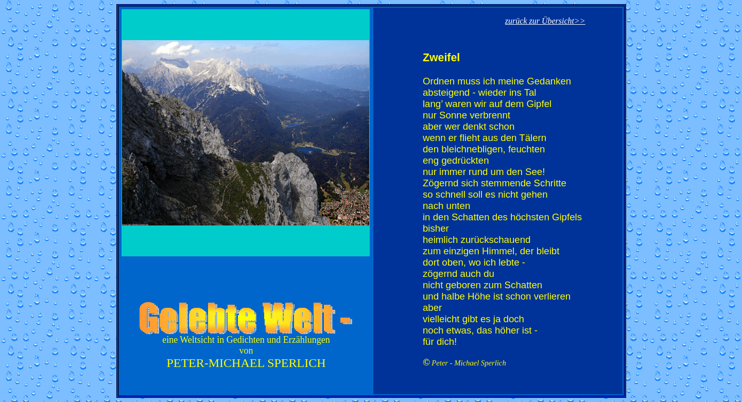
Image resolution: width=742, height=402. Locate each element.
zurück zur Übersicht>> (545, 20)
